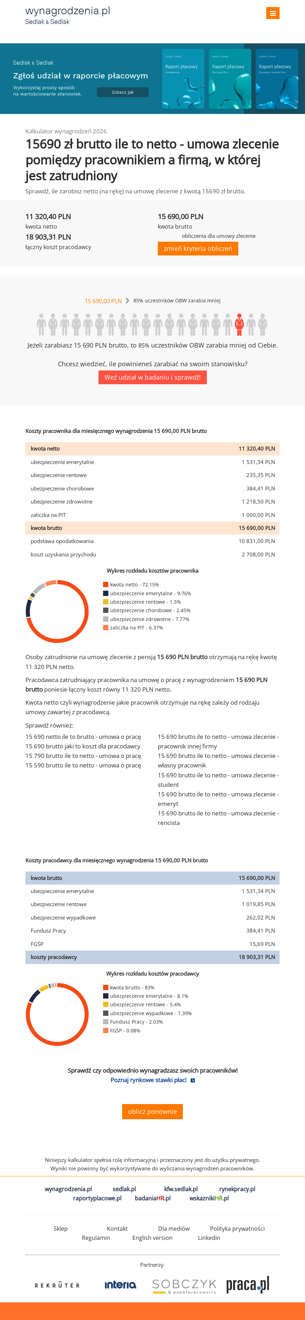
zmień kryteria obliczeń (198, 248)
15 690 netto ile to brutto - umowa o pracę (83, 737)
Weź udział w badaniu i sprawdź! (152, 377)
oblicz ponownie (152, 1111)
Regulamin (96, 1238)
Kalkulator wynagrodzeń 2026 (66, 131)
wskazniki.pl (209, 1198)
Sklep (61, 1228)
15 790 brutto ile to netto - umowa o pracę (83, 756)
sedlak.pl (124, 1189)
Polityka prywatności (237, 1228)
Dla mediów (174, 1228)
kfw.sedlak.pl (181, 1189)
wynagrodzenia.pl (68, 1189)
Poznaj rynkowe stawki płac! (148, 1080)
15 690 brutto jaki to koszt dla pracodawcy (82, 746)
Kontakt (117, 1228)
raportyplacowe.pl (97, 1198)
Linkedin (209, 1238)
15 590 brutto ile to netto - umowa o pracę (83, 765)
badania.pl (153, 1198)
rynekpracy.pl (237, 1189)
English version (152, 1238)
